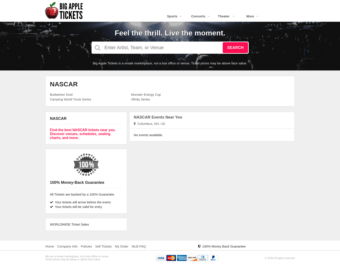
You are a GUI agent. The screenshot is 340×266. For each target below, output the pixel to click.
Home (49, 246)
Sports (174, 16)
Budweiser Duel (61, 94)
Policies (86, 246)
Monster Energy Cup (146, 94)
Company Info (67, 246)
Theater (226, 16)
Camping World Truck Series (70, 99)
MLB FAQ (139, 246)
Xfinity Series (140, 99)
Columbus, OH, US (149, 123)
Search (235, 47)
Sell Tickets (103, 246)
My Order (122, 246)
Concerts (200, 16)
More (252, 16)
